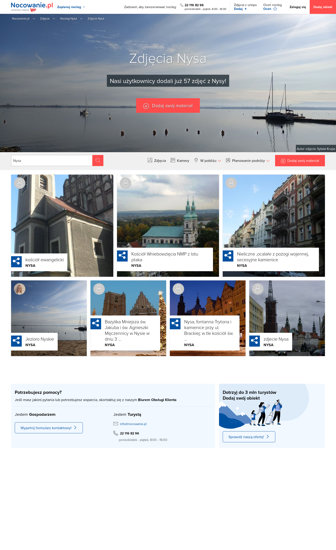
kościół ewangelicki (34, 259)
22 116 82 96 (194, 5)
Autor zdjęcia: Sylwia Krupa (316, 148)
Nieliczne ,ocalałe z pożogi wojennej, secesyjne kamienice (262, 256)
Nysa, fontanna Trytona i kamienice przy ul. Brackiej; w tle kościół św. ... (198, 330)
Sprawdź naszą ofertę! (249, 436)
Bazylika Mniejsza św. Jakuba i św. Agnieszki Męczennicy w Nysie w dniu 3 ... (116, 330)
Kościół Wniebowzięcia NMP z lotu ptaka (154, 256)
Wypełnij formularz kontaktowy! (49, 427)
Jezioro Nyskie (29, 339)
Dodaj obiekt (322, 7)
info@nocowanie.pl (133, 424)
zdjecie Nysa (265, 339)
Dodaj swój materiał (172, 105)
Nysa (20, 265)
